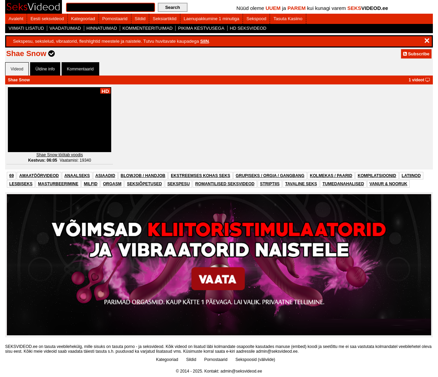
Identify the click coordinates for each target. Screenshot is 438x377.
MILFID (91, 183)
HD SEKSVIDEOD (248, 28)
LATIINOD (411, 175)
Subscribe (416, 53)
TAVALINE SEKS (301, 183)
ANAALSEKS (77, 175)
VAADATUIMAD (65, 28)
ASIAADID (105, 175)
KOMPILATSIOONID (377, 175)
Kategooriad (83, 18)
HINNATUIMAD (102, 28)
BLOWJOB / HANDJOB (143, 175)
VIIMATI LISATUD (26, 28)
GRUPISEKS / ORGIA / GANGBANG (270, 175)
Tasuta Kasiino (287, 18)
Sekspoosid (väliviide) (255, 359)
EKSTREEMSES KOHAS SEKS (200, 175)
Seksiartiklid (164, 18)
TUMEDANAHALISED (343, 183)
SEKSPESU (178, 183)
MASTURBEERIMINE (58, 183)
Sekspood (256, 18)
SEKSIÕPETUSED (144, 183)
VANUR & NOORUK (388, 183)
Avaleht (16, 18)
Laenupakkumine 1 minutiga (212, 18)
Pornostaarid (115, 18)
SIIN (204, 41)
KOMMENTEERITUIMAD (148, 28)
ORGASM (112, 183)
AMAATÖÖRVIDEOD (39, 175)
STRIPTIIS (270, 183)
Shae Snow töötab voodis (59, 154)
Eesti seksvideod (47, 18)
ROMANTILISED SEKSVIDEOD (224, 183)
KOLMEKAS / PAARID (331, 175)
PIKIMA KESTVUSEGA (201, 28)
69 (11, 175)
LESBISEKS (21, 183)
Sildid (140, 18)
